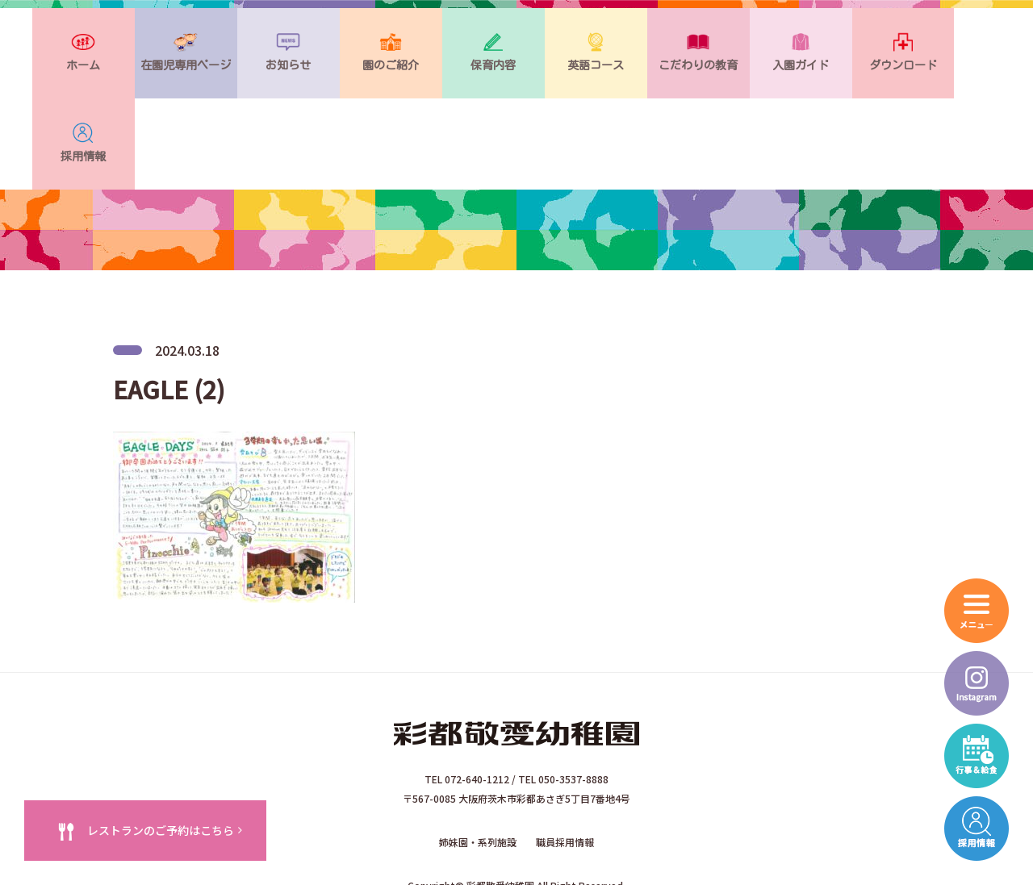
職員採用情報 (565, 759)
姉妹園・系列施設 (477, 759)
